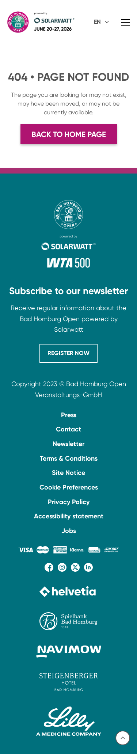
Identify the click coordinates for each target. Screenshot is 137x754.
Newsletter (68, 444)
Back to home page (68, 134)
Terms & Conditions (69, 458)
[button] (102, 22)
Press (68, 415)
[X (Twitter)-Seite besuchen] (75, 567)
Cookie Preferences (68, 487)
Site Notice (68, 473)
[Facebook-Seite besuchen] (49, 567)
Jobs (68, 531)
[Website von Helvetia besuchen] (68, 591)
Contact (68, 429)
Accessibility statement (68, 516)
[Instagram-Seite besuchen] (62, 567)
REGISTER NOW (68, 353)
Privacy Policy (69, 502)
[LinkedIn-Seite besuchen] (88, 567)
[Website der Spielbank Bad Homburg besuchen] (68, 621)
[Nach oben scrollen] (122, 738)
